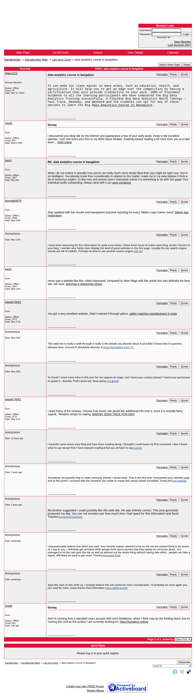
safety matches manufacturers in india (153, 313)
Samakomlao (12, 59)
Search (98, 52)
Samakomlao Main (36, 59)
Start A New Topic (169, 64)
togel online (64, 142)
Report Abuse (95, 690)
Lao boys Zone (61, 59)
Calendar (173, 52)
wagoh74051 (13, 302)
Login (186, 34)
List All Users (60, 52)
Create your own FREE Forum (85, 686)
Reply (187, 64)
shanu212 (11, 73)
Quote (184, 74)
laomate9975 (13, 200)
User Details (135, 52)
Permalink (162, 74)
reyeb (8, 123)
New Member (182, 41)
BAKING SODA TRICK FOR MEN (113, 414)
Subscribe (184, 662)
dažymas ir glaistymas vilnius (84, 284)
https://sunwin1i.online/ (134, 621)
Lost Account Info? (179, 45)
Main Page (23, 52)
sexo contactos (121, 182)
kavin (8, 160)
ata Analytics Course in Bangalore (123, 105)
